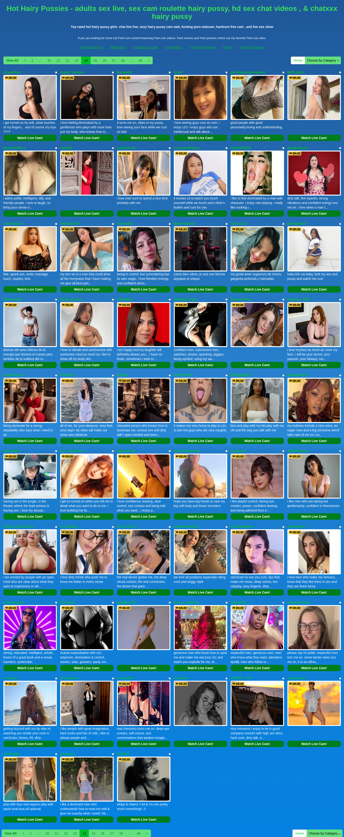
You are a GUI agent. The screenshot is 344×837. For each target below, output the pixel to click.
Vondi (178, 72)
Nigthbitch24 (126, 568)
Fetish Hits (208, 830)
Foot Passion (174, 47)
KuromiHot (125, 639)
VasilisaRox (12, 710)
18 (123, 60)
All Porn (227, 47)
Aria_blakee (69, 497)
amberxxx (10, 639)
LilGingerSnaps (185, 285)
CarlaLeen (238, 426)
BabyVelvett (126, 426)
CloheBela (124, 285)
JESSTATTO (183, 356)
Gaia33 (122, 356)
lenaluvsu (67, 710)
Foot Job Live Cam (145, 47)
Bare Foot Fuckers (252, 47)
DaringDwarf (296, 214)
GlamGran (68, 568)
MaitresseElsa (184, 214)
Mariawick (124, 72)
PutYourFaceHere (187, 426)
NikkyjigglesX (241, 356)
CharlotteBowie (242, 497)
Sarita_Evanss (71, 285)
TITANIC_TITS (241, 639)
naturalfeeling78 (186, 497)
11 (58, 60)
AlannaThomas (298, 568)
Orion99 (66, 143)
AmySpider (11, 426)
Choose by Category (323, 60)
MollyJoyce (295, 72)
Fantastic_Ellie (298, 285)
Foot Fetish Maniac (202, 47)
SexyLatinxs (296, 639)
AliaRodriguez (298, 426)
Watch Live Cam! (30, 133)
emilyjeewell (69, 214)
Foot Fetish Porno (91, 47)
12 (67, 60)
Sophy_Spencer (72, 72)
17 (113, 60)
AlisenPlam (11, 72)
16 (104, 60)
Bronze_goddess (186, 568)
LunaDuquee (13, 214)
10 (49, 60)
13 (77, 60)
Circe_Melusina (72, 426)
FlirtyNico (67, 356)
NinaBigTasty (297, 143)
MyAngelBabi (297, 356)
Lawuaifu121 (126, 143)
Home (298, 60)
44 (140, 60)
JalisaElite (238, 568)
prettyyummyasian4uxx (248, 72)
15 (95, 60)
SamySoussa (13, 356)
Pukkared (181, 639)
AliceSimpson (14, 568)
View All (12, 60)
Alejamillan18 (241, 143)
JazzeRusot (296, 497)
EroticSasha (69, 639)
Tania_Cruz (239, 214)
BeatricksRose (14, 143)
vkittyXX (123, 710)
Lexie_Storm (126, 497)
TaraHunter (125, 214)
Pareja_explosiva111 (19, 497)
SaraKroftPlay (241, 285)
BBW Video (117, 47)
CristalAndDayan (186, 143)
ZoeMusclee (12, 285)
